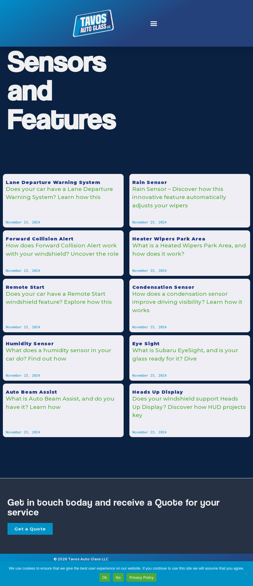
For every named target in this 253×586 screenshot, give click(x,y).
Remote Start (25, 287)
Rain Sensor (149, 182)
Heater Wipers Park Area (168, 239)
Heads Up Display (157, 392)
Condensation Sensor (163, 287)
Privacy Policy (141, 577)
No (118, 577)
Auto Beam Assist (31, 392)
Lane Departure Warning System (53, 182)
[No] (246, 573)
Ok (104, 577)
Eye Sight (146, 343)
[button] (153, 23)
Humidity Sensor (30, 343)
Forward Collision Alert (39, 239)
